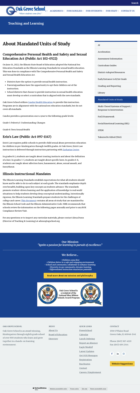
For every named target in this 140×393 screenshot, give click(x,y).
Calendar (83, 334)
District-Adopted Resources (111, 72)
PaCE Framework (106, 116)
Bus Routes (84, 364)
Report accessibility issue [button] (98, 389)
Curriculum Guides (107, 65)
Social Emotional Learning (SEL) (113, 123)
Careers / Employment (90, 372)
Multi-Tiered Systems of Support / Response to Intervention (114, 108)
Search (134, 3)
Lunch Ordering (87, 339)
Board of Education (58, 334)
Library (101, 92)
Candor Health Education (40, 102)
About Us (53, 330)
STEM (101, 130)
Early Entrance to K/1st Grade (112, 79)
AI (99, 45)
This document (28, 200)
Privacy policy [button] (74, 389)
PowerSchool (85, 330)
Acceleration (104, 52)
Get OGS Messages (88, 355)
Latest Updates (86, 351)
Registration (85, 360)
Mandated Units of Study (110, 99)
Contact (83, 368)
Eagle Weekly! (86, 347)
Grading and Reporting (109, 86)
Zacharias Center (71, 149)
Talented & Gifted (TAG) (110, 137)
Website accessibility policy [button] (58, 389)
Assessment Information (110, 58)
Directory (53, 339)
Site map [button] (84, 389)
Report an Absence (88, 343)
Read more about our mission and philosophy (70, 275)
